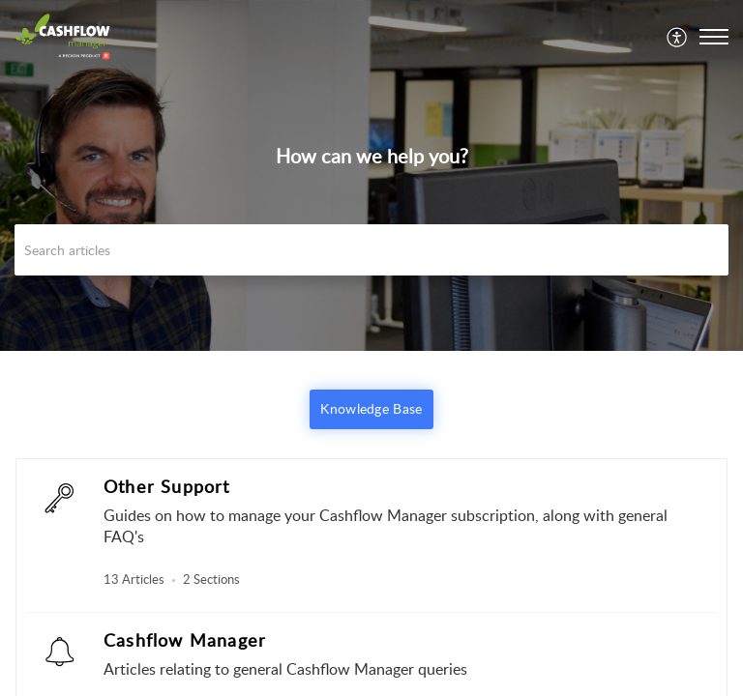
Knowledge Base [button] (371, 408)
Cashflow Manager (185, 640)
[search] (371, 250)
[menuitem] (677, 36)
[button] (677, 36)
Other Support (167, 486)
